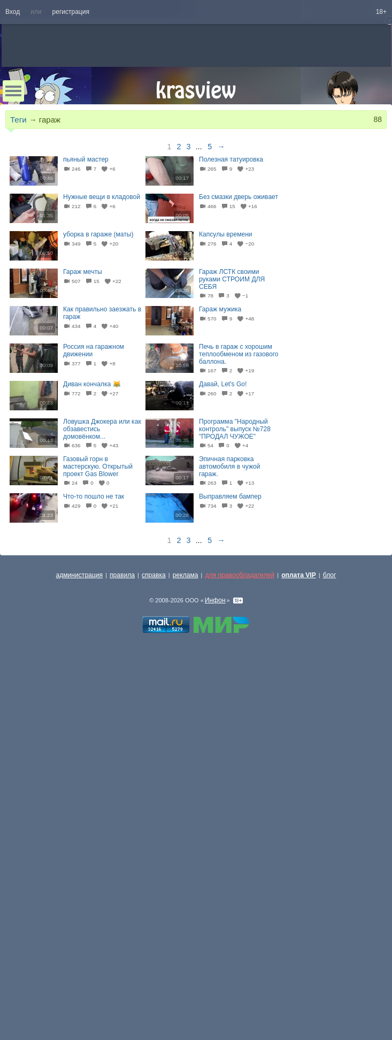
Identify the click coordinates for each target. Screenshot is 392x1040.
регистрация (70, 12)
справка (154, 575)
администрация (79, 575)
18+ (381, 12)
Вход (12, 12)
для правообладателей (239, 575)
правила (122, 575)
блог (329, 575)
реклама (185, 575)
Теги (18, 119)
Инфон (215, 600)
